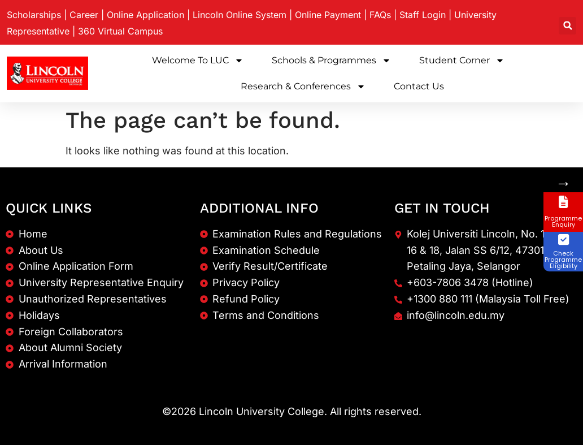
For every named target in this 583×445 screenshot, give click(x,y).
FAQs (380, 14)
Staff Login (422, 14)
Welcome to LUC (197, 60)
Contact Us (419, 86)
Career (83, 14)
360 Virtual (120, 31)
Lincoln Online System (239, 14)
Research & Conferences (303, 86)
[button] (567, 25)
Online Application (145, 14)
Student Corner (461, 60)
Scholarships (34, 14)
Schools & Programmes (331, 60)
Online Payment (328, 14)
